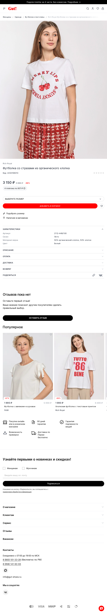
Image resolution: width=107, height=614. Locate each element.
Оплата (6, 256)
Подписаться (53, 483)
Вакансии (8, 539)
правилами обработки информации (17, 492)
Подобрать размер (15, 213)
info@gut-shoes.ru (12, 577)
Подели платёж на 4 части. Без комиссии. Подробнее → (54, 2)
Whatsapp (101, 608)
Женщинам (12, 468)
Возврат (7, 269)
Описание (8, 250)
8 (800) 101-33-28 (12, 559)
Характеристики (11, 229)
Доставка (8, 263)
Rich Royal (7, 163)
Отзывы (7, 531)
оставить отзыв (38, 318)
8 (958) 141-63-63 (12, 564)
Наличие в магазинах (17, 218)
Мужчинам (31, 468)
